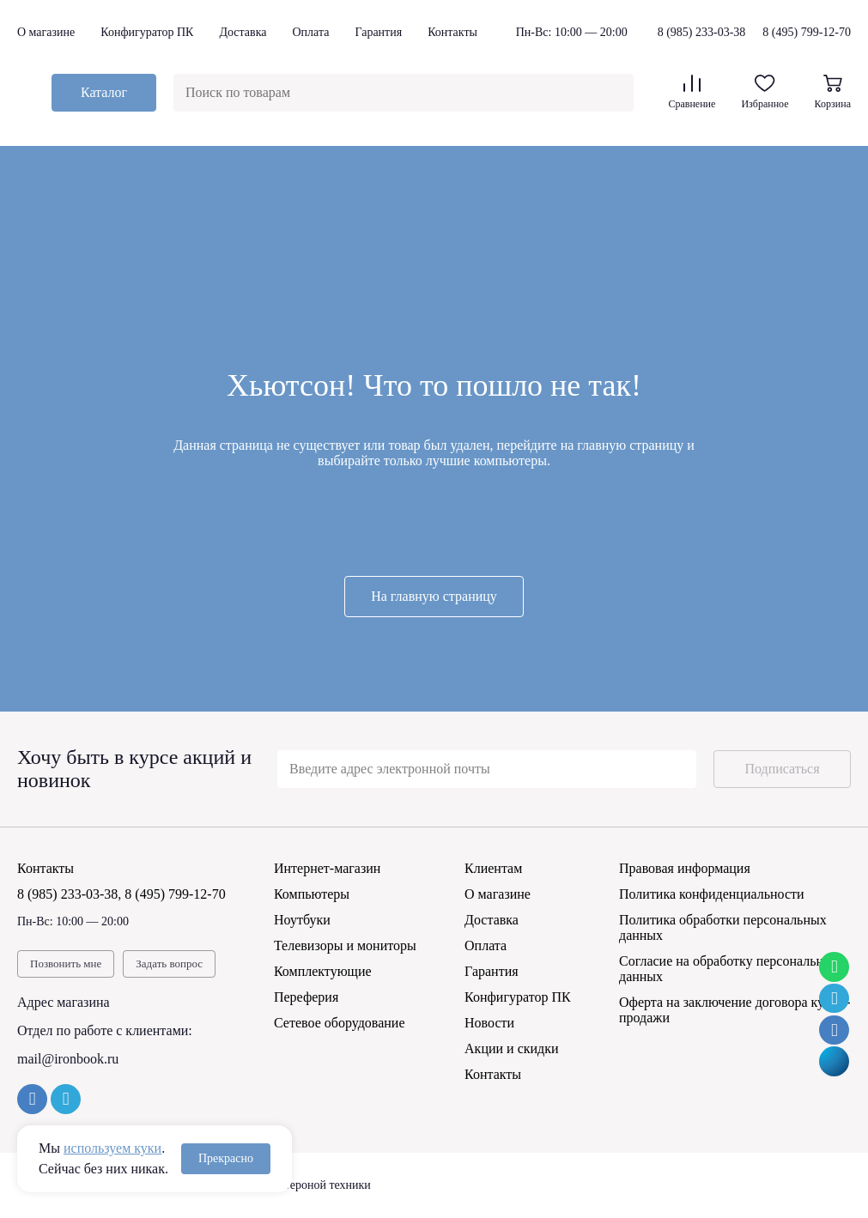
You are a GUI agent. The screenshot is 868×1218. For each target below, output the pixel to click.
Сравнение (691, 92)
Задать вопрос (169, 963)
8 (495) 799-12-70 (806, 32)
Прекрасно (225, 1158)
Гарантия (378, 32)
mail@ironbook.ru (67, 1058)
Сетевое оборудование (339, 1022)
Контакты (452, 32)
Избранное (764, 92)
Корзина (833, 92)
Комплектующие (323, 971)
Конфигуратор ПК (146, 32)
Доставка (242, 32)
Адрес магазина (63, 1002)
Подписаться (781, 768)
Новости (489, 1022)
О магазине (46, 32)
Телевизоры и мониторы (345, 945)
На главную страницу (434, 596)
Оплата (310, 32)
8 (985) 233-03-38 (702, 33)
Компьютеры (311, 894)
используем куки (112, 1148)
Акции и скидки (511, 1048)
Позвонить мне (65, 963)
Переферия (306, 997)
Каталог (104, 92)
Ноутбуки (302, 919)
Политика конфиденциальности (711, 894)
